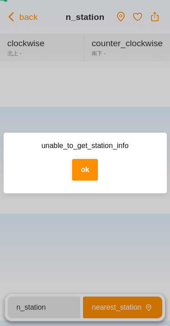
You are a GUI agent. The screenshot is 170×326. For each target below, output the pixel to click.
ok (85, 169)
